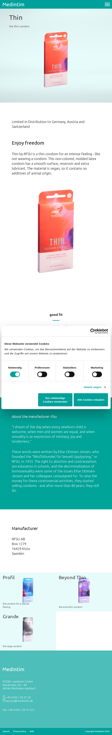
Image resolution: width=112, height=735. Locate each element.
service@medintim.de (19, 701)
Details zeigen (92, 387)
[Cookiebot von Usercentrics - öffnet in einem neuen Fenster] (93, 331)
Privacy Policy (19, 731)
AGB (32, 731)
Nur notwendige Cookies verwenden (55, 399)
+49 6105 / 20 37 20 (18, 697)
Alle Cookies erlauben (91, 399)
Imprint (6, 731)
